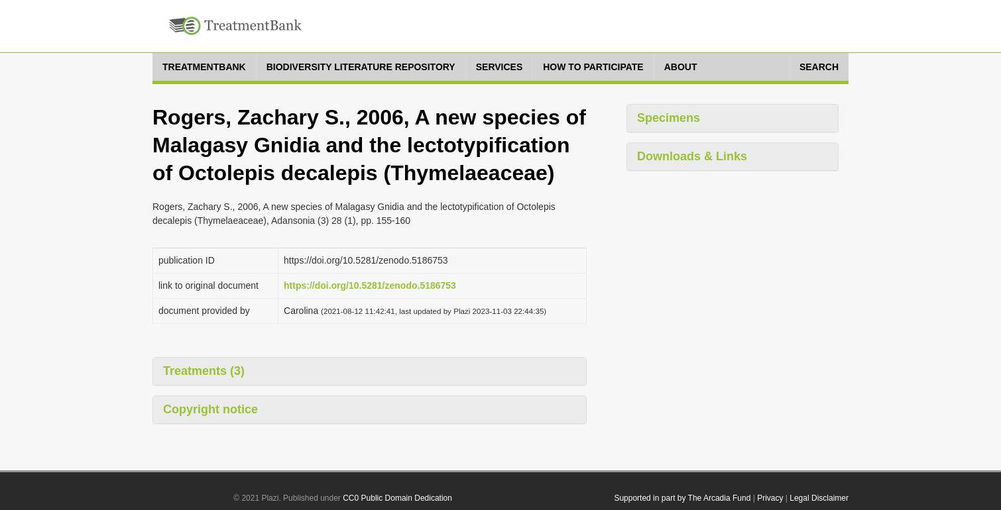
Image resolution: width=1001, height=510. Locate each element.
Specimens (668, 118)
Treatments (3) (204, 371)
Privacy (770, 498)
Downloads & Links (692, 156)
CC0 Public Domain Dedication (397, 498)
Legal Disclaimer (819, 498)
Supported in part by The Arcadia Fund (682, 498)
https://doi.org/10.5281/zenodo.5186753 (370, 285)
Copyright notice (210, 409)
